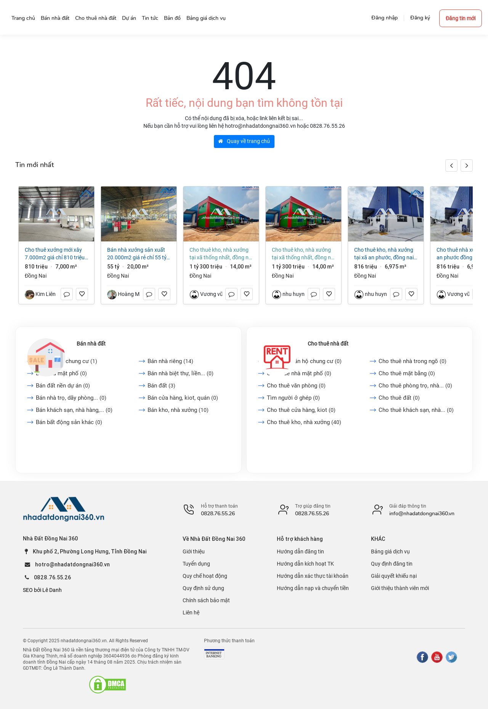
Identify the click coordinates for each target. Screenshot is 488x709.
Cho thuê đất (399, 397)
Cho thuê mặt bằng (407, 373)
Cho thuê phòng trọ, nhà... (415, 385)
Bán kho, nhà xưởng (178, 410)
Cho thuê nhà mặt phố (299, 373)
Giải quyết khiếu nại (394, 576)
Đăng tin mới (460, 18)
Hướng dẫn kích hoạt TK (305, 564)
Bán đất (161, 385)
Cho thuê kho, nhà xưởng (304, 422)
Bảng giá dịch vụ (390, 551)
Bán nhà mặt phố (61, 373)
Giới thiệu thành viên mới (400, 588)
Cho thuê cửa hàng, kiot (301, 410)
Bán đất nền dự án (63, 385)
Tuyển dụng (196, 564)
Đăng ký (420, 17)
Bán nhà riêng (170, 361)
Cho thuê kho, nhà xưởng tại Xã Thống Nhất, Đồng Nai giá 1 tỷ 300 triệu (221, 254)
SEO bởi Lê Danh (42, 590)
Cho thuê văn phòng (296, 385)
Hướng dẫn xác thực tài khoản (312, 576)
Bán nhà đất (91, 344)
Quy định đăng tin (392, 564)
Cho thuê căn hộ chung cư (304, 361)
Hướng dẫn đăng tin (300, 551)
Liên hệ (191, 612)
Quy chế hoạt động (205, 576)
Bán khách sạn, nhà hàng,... (74, 410)
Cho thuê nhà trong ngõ (412, 361)
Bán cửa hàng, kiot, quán (183, 397)
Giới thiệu (194, 551)
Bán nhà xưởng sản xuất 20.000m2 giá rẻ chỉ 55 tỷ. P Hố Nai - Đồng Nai (137, 254)
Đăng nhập (384, 17)
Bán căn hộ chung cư (66, 361)
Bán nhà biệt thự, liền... (181, 373)
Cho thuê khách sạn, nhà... (416, 410)
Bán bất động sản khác (69, 422)
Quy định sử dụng (203, 588)
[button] (467, 165)
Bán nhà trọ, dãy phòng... (71, 397)
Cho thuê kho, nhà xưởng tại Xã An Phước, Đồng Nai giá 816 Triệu (384, 254)
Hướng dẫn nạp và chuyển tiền (313, 588)
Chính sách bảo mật (206, 600)
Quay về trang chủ (244, 141)
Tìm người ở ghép (293, 397)
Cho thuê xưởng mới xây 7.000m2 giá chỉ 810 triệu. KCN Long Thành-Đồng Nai (55, 254)
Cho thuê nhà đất (328, 344)
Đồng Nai (36, 276)
